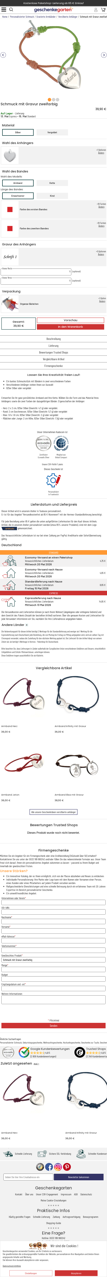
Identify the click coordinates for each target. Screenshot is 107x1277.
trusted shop (40, 1167)
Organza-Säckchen (29, 304)
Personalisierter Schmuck (11, 1042)
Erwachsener (17, 195)
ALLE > (36, 1064)
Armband (17, 183)
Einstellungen (31, 1273)
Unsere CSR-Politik (49, 464)
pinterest (67, 1167)
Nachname (6, 917)
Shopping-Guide (53, 1223)
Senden (53, 1025)
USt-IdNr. (5, 907)
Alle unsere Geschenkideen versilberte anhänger (53, 812)
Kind (52, 195)
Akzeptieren (76, 1273)
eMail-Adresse (7, 936)
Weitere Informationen (11, 993)
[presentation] (53, 1012)
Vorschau (70, 320)
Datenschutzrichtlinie (12, 1265)
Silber (18, 132)
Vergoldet (52, 132)
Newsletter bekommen (78, 1177)
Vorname (5, 926)
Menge (4, 965)
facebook (49, 1167)
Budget (4, 974)
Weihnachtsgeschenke (52, 1042)
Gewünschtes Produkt (11, 955)
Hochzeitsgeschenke (71, 1042)
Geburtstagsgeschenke (32, 1042)
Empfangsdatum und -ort (13, 984)
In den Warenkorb (70, 327)
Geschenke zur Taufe (90, 1042)
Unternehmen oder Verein (13, 898)
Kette (52, 183)
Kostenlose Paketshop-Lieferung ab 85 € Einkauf (53, 3)
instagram (58, 1167)
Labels (60, 464)
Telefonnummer (8, 946)
